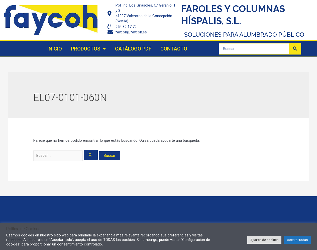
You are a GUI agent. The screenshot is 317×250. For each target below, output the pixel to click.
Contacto (173, 49)
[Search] (295, 48)
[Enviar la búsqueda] (91, 155)
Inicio (54, 49)
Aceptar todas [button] (297, 240)
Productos (88, 49)
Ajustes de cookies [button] (264, 240)
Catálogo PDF (133, 49)
